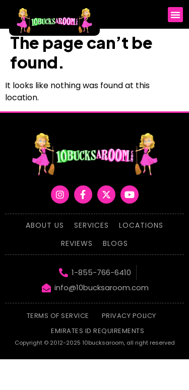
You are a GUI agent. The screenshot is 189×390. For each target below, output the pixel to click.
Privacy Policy (129, 315)
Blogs (115, 243)
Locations (141, 225)
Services (91, 225)
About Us (45, 225)
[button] (175, 14)
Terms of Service (58, 315)
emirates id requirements (97, 331)
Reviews (77, 243)
